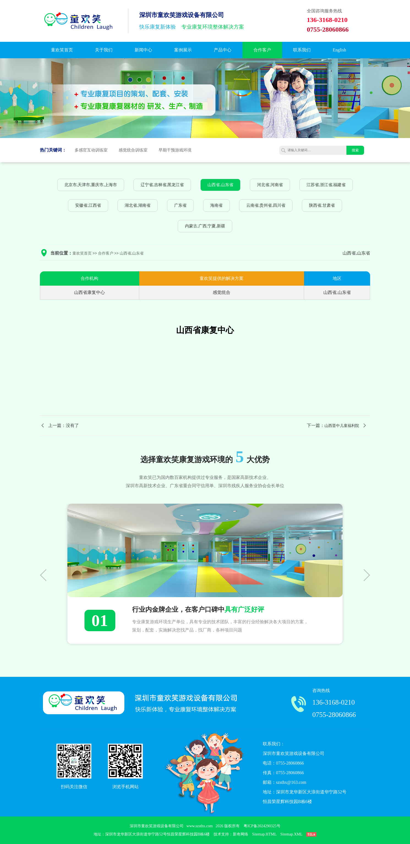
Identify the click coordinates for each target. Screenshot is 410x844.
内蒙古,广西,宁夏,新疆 (205, 226)
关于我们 (104, 50)
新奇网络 (240, 834)
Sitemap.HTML (264, 834)
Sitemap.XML (291, 834)
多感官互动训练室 (91, 150)
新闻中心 (143, 50)
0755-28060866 (334, 714)
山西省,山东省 (220, 185)
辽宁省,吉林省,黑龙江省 (162, 185)
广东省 (180, 205)
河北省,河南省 (270, 185)
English (339, 50)
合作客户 (262, 50)
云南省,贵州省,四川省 (266, 205)
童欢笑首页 (62, 50)
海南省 (216, 205)
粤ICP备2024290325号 (262, 826)
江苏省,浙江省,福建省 (326, 185)
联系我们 (302, 50)
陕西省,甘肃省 (322, 205)
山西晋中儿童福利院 (341, 426)
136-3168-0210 (333, 702)
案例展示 (183, 50)
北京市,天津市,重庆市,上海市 (90, 185)
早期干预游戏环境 (175, 150)
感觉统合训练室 (133, 150)
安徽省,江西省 (88, 205)
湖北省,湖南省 (138, 205)
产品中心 (222, 50)
